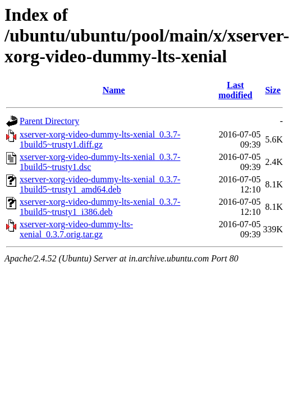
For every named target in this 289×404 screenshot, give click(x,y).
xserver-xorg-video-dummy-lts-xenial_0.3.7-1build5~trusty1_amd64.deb (100, 184)
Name (114, 90)
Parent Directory (49, 121)
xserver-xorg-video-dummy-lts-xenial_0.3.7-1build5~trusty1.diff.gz (100, 139)
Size (273, 90)
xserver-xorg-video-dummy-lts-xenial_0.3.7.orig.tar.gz (76, 229)
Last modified (235, 90)
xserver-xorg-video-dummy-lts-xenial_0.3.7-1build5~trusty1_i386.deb (100, 207)
